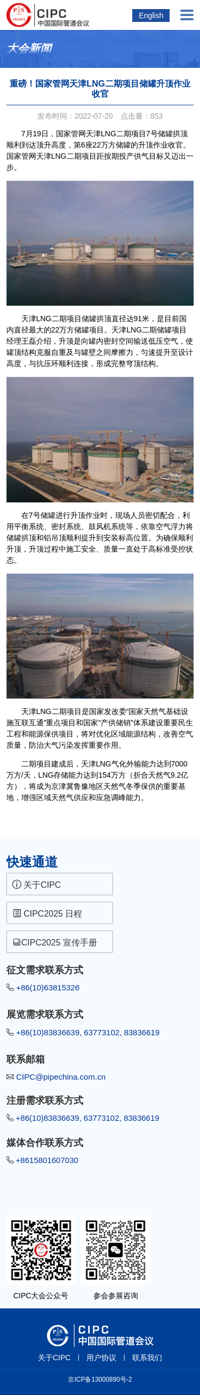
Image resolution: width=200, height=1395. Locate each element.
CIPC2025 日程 (47, 913)
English (151, 15)
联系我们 (147, 1357)
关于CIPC (36, 884)
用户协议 (101, 1357)
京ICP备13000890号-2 (100, 1379)
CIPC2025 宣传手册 (56, 942)
